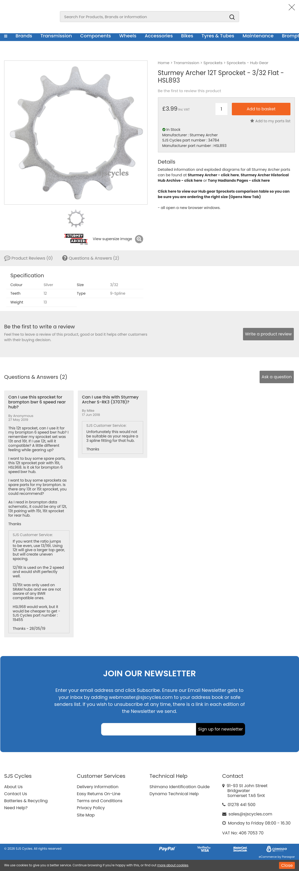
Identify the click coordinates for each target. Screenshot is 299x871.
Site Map (86, 815)
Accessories (159, 35)
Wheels (127, 35)
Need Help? (15, 808)
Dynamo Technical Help (174, 794)
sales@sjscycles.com (250, 814)
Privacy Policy (91, 808)
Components (95, 35)
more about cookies (172, 865)
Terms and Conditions (99, 801)
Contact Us (15, 794)
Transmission (56, 35)
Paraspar (288, 857)
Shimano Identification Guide (180, 787)
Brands (24, 35)
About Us (13, 787)
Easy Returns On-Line (98, 794)
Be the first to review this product (189, 91)
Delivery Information (97, 787)
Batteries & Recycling (26, 801)
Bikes (187, 35)
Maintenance (258, 35)
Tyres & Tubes (217, 35)
